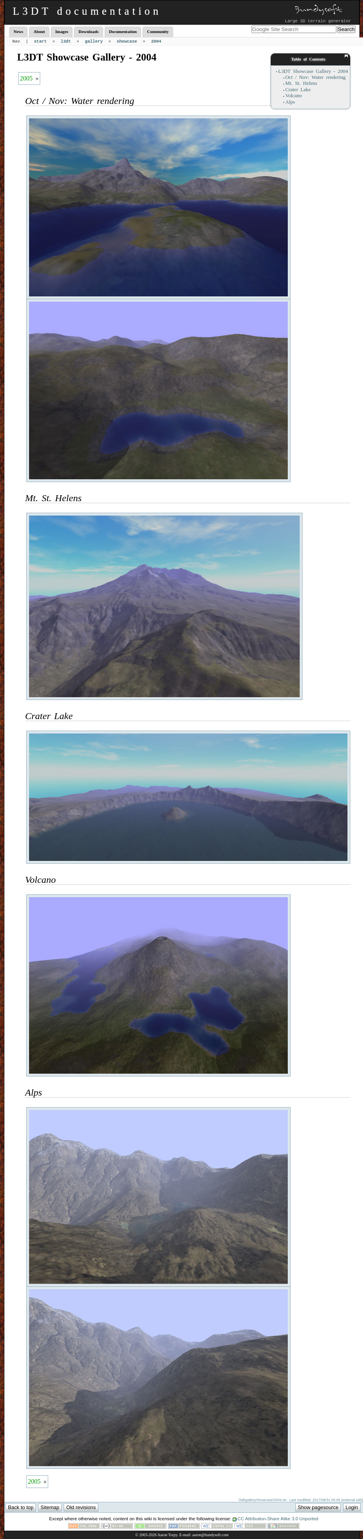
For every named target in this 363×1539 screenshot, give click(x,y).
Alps (290, 102)
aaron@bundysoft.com (210, 1535)
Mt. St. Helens (301, 83)
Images (61, 31)
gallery (94, 41)
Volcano (293, 95)
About (39, 31)
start (40, 41)
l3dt (66, 41)
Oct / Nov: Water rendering (315, 77)
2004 (156, 41)
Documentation (123, 31)
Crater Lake (298, 89)
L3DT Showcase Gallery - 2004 (313, 71)
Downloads (88, 31)
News (18, 31)
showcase (127, 41)
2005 (26, 78)
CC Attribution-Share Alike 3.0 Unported (278, 1518)
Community (157, 31)
